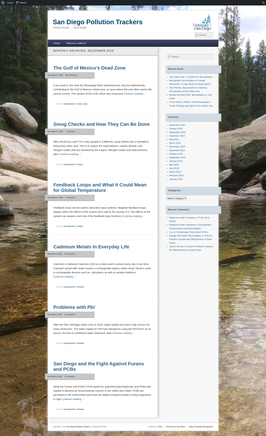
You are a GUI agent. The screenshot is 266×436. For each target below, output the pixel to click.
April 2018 (174, 168)
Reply (80, 164)
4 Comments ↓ (70, 376)
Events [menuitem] (21, 2)
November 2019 (177, 150)
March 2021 (175, 143)
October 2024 (176, 128)
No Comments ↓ (72, 75)
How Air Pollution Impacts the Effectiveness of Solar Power (190, 239)
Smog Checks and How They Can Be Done (101, 124)
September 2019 (177, 157)
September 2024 (177, 132)
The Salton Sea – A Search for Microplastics (191, 77)
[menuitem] (3, 2)
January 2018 (176, 179)
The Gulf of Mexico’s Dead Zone (89, 68)
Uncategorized (69, 104)
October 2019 (176, 154)
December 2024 (177, 125)
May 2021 (174, 139)
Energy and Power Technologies (185, 235)
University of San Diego (175, 427)
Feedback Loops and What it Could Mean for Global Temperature (100, 187)
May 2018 (174, 164)
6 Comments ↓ (70, 254)
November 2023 (177, 136)
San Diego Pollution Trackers (98, 22)
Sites (160, 427)
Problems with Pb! (74, 307)
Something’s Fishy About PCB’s (192, 232)
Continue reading (134, 93)
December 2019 (177, 146)
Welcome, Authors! (76, 43)
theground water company (182, 217)
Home (57, 43)
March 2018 (175, 172)
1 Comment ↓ (71, 131)
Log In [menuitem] (10, 2)
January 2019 (176, 161)
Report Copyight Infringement (201, 427)
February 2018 (176, 175)
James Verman (176, 246)
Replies (80, 287)
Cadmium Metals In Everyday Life (91, 246)
